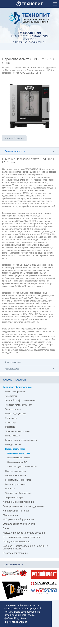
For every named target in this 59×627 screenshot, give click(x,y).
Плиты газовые (12, 436)
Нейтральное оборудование (18, 519)
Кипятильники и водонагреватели (21, 440)
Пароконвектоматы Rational (18, 458)
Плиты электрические (15, 391)
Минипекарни (10, 515)
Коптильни (10, 489)
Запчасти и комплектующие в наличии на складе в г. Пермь (25, 547)
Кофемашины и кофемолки (18, 480)
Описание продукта (15, 151)
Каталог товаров (21, 67)
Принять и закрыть (16, 622)
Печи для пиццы (13, 444)
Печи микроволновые (15, 471)
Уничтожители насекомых (17, 431)
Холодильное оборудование (18, 502)
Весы (6, 528)
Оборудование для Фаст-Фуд (19, 524)
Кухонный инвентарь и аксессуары (22, 537)
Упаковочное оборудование (18, 493)
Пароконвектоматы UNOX (39, 70)
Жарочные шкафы (14, 497)
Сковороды (10, 422)
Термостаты (11, 396)
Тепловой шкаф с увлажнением (20, 400)
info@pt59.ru (29, 39)
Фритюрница (11, 418)
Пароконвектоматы (14, 70)
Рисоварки (10, 427)
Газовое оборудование (15, 553)
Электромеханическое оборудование (23, 506)
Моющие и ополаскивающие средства (24, 533)
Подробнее (20, 618)
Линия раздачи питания (16, 510)
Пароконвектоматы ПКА (17, 462)
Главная (6, 67)
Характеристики (13, 362)
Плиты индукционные (15, 413)
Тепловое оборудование (44, 67)
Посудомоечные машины (16, 541)
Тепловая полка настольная (18, 405)
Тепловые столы (13, 409)
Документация (12, 368)
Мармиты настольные (15, 475)
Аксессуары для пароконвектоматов (22, 467)
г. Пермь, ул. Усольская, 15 (29, 42)
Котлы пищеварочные (15, 484)
